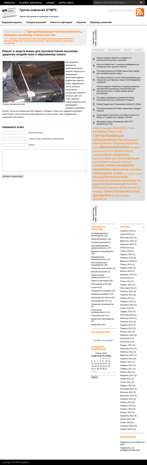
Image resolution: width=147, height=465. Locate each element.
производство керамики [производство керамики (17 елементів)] (107, 180)
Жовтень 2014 (126, 258)
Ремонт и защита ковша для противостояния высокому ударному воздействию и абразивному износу (40, 53)
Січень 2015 (125, 251)
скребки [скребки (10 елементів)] (104, 187)
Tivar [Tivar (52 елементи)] (111, 131)
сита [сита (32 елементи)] (96, 187)
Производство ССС (100, 301)
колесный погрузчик (34, 41)
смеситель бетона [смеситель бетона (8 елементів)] (117, 187)
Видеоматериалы (12, 22)
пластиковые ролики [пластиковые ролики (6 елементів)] (132, 174)
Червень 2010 (126, 405)
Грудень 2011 (126, 345)
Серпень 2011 (126, 358)
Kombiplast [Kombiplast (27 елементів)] (100, 131)
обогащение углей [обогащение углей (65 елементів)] (107, 173)
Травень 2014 (126, 268)
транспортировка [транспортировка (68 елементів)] (117, 191)
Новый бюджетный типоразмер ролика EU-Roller (119, 104)
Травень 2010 (126, 409)
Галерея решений (36, 22)
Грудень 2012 (126, 311)
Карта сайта (65, 3)
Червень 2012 (126, 325)
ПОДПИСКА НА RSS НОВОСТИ (121, 11)
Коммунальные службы (102, 268)
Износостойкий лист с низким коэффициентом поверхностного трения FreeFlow (118, 65)
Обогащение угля (99, 284)
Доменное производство (102, 251)
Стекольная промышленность (99, 311)
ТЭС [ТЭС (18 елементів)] (95, 147)
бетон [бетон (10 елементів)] (111, 151)
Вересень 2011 (127, 355)
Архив (50, 3)
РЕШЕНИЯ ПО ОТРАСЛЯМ (98, 228)
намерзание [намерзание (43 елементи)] (119, 169)
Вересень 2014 (127, 261)
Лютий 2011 (125, 379)
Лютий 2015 (125, 247)
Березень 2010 (127, 416)
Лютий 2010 (125, 419)
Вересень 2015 (127, 241)
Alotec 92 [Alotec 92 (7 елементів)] (97, 128)
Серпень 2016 (126, 231)
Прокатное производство (102, 304)
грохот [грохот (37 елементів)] (128, 151)
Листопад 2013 (127, 288)
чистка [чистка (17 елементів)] (115, 195)
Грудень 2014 (126, 254)
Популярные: (98, 50)
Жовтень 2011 (126, 352)
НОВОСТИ (9, 3)
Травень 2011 (126, 369)
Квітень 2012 (126, 332)
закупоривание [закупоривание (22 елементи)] (102, 154)
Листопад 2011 (127, 348)
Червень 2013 (126, 301)
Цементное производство (102, 319)
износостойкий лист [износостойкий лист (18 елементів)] (105, 158)
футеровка (68, 41)
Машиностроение (99, 271)
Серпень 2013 (126, 295)
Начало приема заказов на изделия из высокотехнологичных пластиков (114, 59)
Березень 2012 (127, 335)
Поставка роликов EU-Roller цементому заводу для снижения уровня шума (118, 72)
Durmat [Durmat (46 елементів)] (118, 128)
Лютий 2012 (125, 338)
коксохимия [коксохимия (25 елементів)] (100, 161)
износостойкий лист (13, 41)
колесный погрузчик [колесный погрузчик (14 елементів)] (120, 161)
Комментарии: (114, 50)
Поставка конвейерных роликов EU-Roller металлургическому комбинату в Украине (115, 98)
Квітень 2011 (126, 372)
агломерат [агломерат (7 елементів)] (136, 147)
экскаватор (9, 43)
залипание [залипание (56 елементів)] (121, 154)
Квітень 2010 (126, 412)
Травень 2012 (126, 328)
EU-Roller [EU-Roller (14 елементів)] (129, 128)
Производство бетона (101, 297)
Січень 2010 (125, 422)
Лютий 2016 (125, 234)
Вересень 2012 (127, 318)
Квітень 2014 (126, 271)
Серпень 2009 (126, 426)
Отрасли (81, 22)
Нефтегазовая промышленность (99, 276)
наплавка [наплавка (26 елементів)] (135, 169)
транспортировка (53, 41)
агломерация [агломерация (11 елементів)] (100, 151)
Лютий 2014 (125, 278)
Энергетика (96, 324)
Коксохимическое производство (99, 263)
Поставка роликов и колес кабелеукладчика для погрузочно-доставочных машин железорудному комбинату (118, 79)
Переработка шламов (101, 291)
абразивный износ (27, 38)
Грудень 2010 (126, 385)
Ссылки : (138, 50)
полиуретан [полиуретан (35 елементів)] (101, 177)
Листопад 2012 (127, 315)
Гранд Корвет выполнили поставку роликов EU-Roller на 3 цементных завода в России (118, 116)
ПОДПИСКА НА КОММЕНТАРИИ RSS (130, 449)
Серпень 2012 (126, 321)
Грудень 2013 (126, 284)
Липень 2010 (126, 402)
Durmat (13, 38)
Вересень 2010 (127, 395)
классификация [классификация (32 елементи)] (128, 158)
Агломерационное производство (99, 234)
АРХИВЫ (125, 227)
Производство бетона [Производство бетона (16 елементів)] (126, 143)
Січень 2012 (125, 342)
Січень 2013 (125, 308)
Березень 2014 (127, 274)
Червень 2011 (126, 365)
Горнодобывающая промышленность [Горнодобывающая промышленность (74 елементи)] (108, 138)
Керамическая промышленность (99, 258)
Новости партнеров (61, 22)
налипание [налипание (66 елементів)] (101, 169)
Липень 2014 (126, 264)
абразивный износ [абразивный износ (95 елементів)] (114, 147)
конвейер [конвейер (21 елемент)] (99, 165)
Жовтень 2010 (126, 392)
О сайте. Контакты (30, 3)
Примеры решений (101, 22)
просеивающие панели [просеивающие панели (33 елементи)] (121, 184)
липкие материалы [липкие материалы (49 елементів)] (119, 165)
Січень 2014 (125, 281)
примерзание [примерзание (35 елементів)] (119, 177)
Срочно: (127, 50)
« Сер (93, 371)
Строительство (44, 35)
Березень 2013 (127, 305)
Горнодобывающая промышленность (53, 31)
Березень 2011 (127, 375)
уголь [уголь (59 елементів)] (136, 191)
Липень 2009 (126, 429)
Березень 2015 (127, 244)
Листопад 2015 (127, 237)
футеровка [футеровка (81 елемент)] (102, 195)
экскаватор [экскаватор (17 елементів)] (99, 198)
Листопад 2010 (127, 389)
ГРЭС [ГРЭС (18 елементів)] (119, 131)
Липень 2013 (126, 298)
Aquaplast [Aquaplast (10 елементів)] (107, 128)
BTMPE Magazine (21, 462)
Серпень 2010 (126, 399)
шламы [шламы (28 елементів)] (125, 195)
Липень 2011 (126, 362)
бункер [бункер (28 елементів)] (119, 151)
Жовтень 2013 (126, 291)
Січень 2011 (125, 382)
